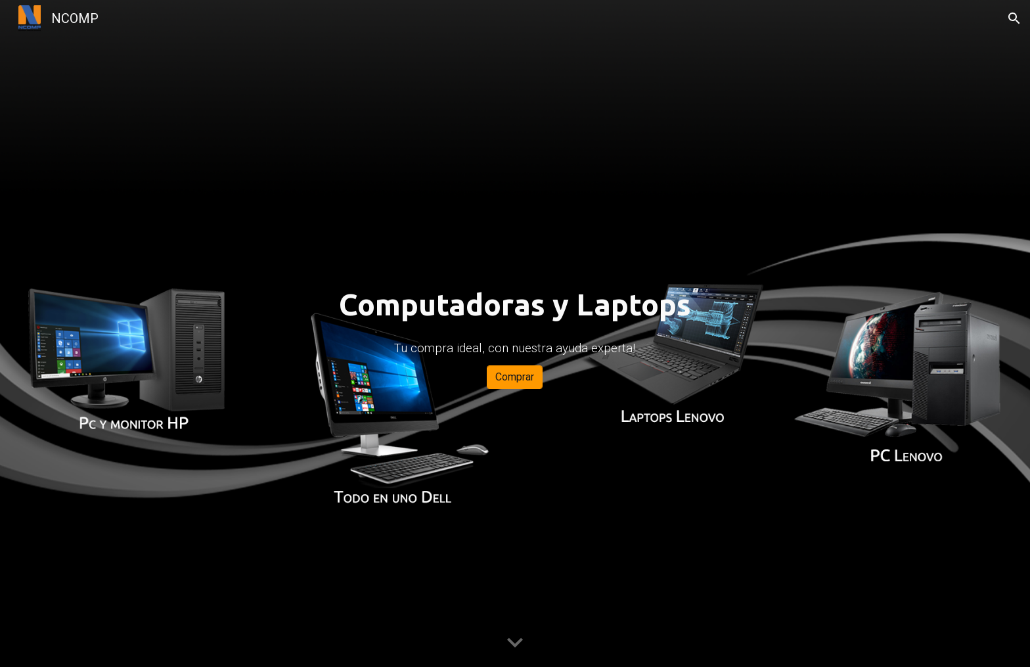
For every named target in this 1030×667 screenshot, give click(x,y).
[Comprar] (514, 377)
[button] (1014, 18)
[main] (515, 305)
